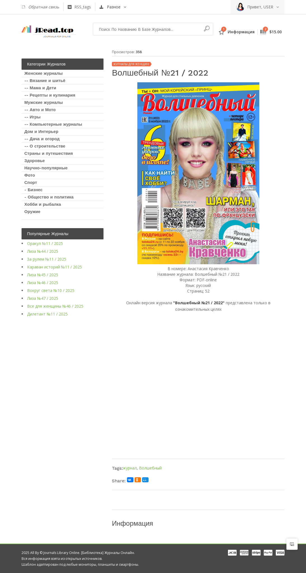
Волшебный (150, 468)
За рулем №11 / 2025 (46, 259)
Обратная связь (40, 7)
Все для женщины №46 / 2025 (55, 306)
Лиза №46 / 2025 (42, 282)
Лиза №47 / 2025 (42, 298)
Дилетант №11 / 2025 (47, 314)
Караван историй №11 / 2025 (54, 267)
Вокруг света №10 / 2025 (50, 290)
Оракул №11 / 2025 (45, 243)
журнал (130, 468)
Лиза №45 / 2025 (42, 274)
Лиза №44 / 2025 (42, 251)
